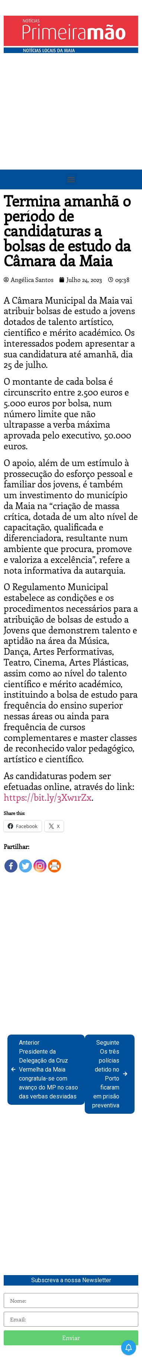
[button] (71, 179)
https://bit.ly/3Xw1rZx (47, 797)
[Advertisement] (71, 132)
